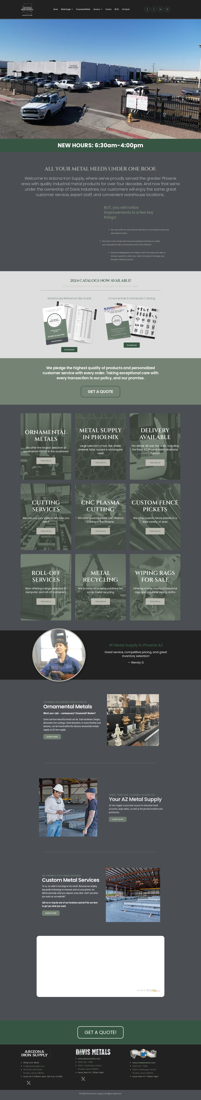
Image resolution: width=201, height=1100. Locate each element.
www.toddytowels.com (143, 1062)
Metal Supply (66, 9)
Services (96, 9)
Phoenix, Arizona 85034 (88, 1069)
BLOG (117, 9)
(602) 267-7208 (85, 1062)
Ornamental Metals (83, 9)
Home (55, 9)
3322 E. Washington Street (90, 1065)
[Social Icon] (147, 9)
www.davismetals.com (89, 1058)
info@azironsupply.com (34, 1066)
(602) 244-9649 (31, 1062)
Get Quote (126, 9)
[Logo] (27, 9)
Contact (108, 9)
